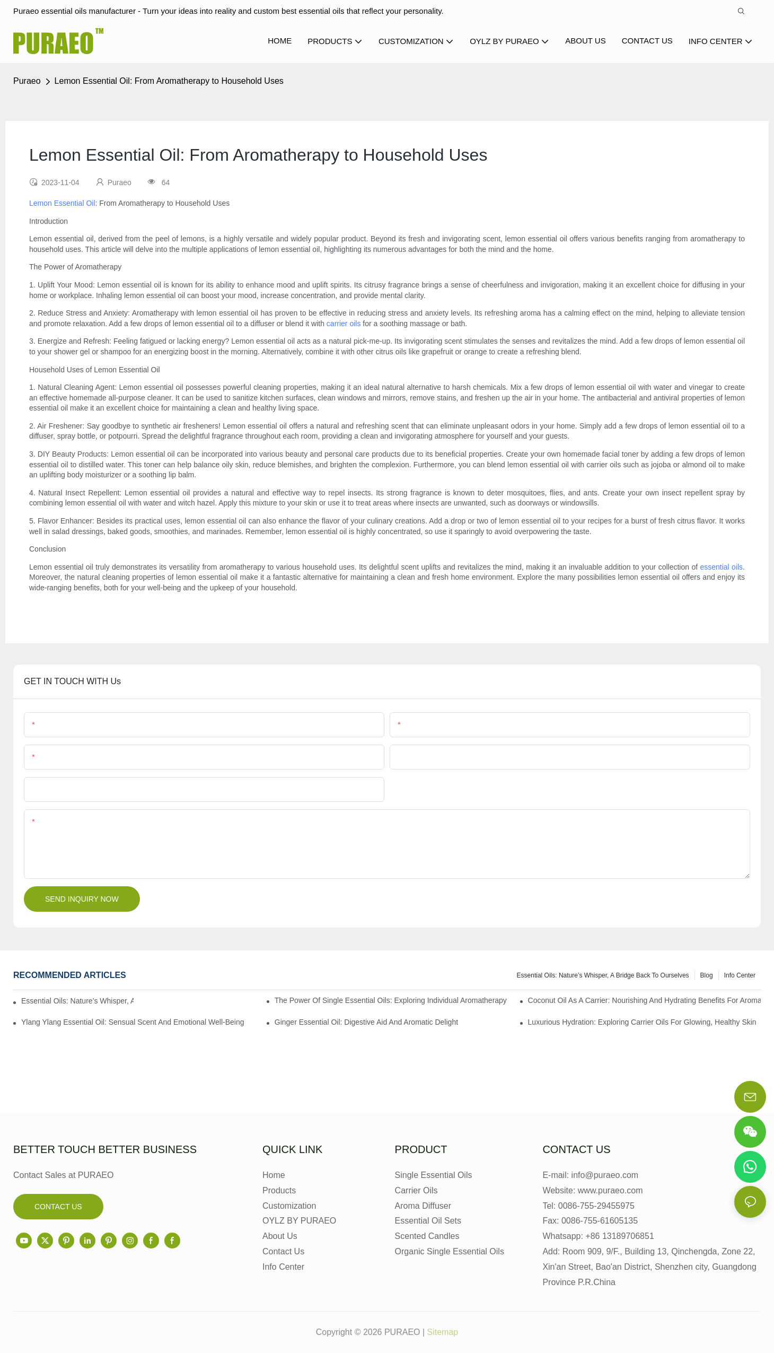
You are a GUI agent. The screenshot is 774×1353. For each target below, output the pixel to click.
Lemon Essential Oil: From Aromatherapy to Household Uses (169, 80)
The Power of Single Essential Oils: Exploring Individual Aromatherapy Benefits (391, 1000)
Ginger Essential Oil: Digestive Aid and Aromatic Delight (366, 1022)
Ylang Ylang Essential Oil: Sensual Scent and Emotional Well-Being (132, 1022)
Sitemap (443, 1332)
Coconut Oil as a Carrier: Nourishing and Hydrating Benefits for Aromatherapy (644, 1000)
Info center (739, 975)
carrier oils (344, 323)
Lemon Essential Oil (62, 203)
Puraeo (27, 80)
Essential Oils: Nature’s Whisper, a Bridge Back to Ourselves (603, 975)
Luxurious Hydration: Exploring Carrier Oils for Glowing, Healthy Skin (642, 1022)
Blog (706, 975)
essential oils (721, 567)
